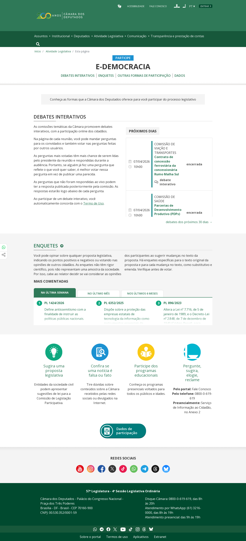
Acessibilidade (135, 6)
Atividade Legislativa (108, 36)
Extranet (160, 537)
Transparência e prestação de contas (177, 36)
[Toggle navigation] (38, 44)
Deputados (82, 36)
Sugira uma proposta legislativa (53, 370)
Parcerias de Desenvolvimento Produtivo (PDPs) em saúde (167, 211)
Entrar (204, 6)
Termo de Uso (93, 203)
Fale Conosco (158, 6)
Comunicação (136, 36)
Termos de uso (117, 537)
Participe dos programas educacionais (146, 370)
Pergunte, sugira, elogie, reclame (192, 372)
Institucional (61, 36)
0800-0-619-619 (180, 499)
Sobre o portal (90, 537)
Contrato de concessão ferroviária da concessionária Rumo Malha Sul (166, 165)
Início (37, 51)
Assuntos (41, 36)
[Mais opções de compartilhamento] (3, 255)
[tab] (55, 292)
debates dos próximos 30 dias (189, 222)
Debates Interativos (78, 75)
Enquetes (106, 75)
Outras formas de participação (144, 75)
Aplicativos (141, 537)
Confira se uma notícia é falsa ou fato (100, 370)
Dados (180, 75)
